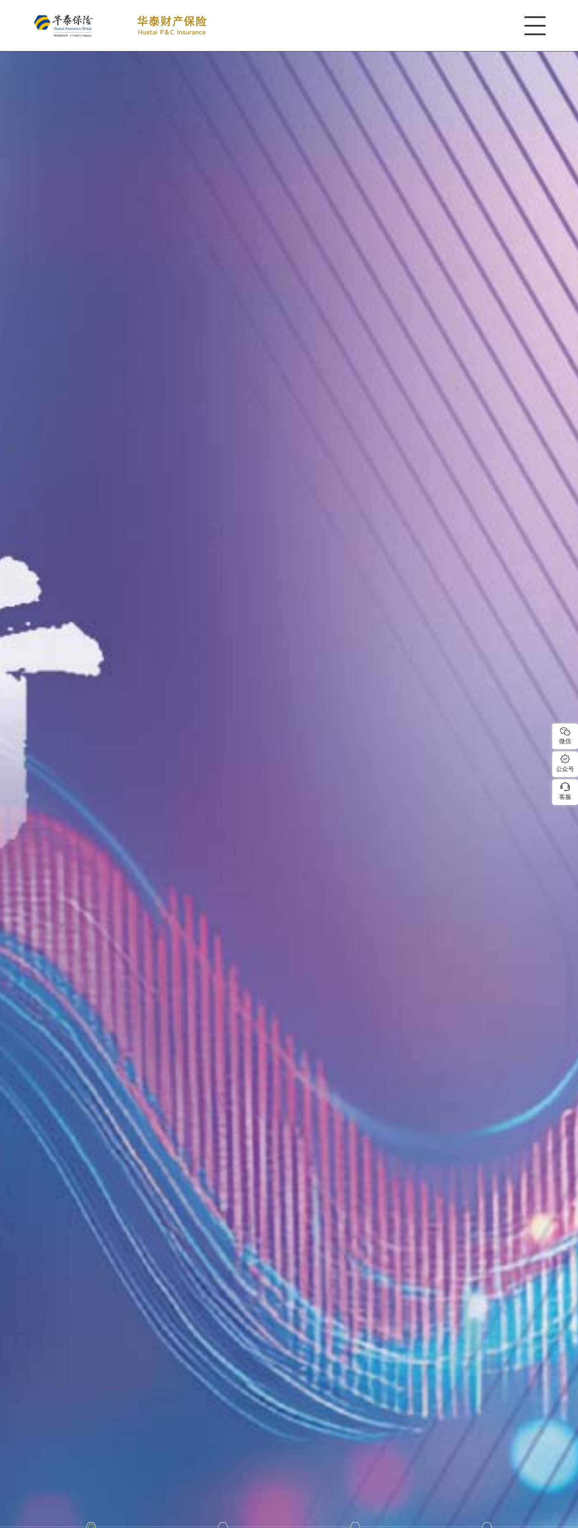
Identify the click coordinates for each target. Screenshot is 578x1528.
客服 (565, 796)
